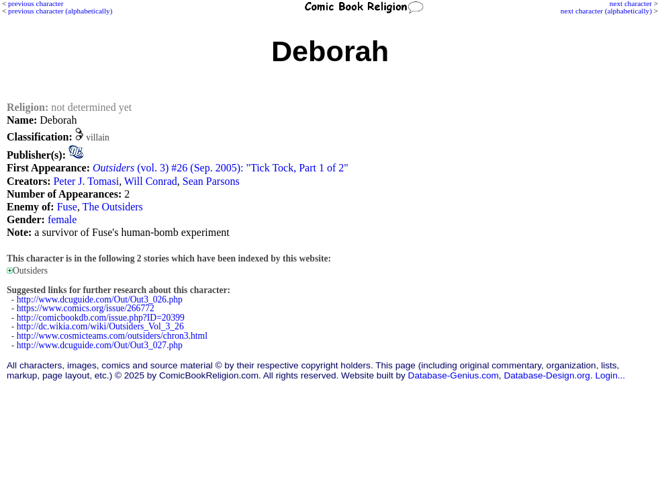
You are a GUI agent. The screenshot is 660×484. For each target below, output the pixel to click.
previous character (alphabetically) (60, 11)
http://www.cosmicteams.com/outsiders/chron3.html (112, 336)
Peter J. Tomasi (86, 181)
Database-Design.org (547, 375)
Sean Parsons (211, 181)
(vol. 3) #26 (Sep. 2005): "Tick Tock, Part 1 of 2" (220, 167)
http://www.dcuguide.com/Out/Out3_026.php (100, 299)
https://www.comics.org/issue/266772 (85, 308)
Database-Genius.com (453, 375)
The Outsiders (113, 206)
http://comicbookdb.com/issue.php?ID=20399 (101, 318)
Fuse (67, 206)
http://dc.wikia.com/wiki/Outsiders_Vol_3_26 (100, 326)
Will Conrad (150, 181)
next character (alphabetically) (606, 11)
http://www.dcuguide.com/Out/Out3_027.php (100, 345)
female (62, 219)
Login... (610, 375)
